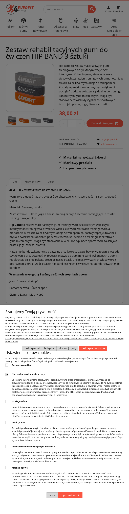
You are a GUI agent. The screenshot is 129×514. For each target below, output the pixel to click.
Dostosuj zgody (67, 348)
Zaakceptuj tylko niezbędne (39, 348)
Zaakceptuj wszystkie (93, 348)
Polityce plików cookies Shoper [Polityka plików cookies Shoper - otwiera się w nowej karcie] (41, 461)
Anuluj (52, 495)
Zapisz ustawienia (70, 495)
